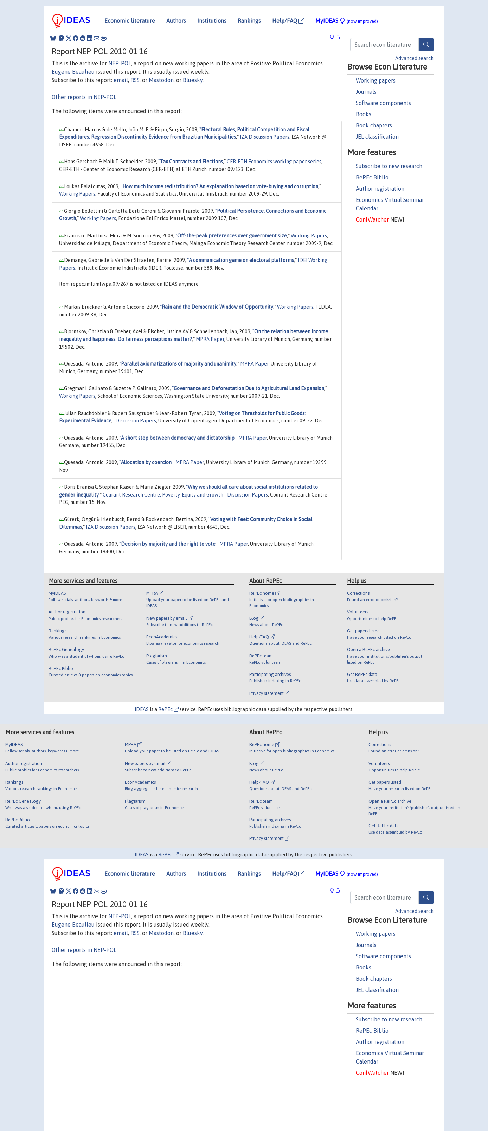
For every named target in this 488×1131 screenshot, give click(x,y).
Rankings (249, 21)
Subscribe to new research (389, 166)
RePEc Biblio (372, 177)
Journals (366, 91)
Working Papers (77, 194)
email (121, 80)
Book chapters (374, 125)
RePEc (168, 709)
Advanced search (414, 58)
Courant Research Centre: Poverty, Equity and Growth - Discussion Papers (185, 495)
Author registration (380, 188)
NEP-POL (119, 63)
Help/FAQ (288, 21)
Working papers (376, 80)
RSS (135, 80)
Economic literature (129, 21)
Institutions (211, 21)
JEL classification (377, 136)
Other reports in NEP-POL (84, 97)
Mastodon (161, 80)
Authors (176, 21)
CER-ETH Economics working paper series (274, 161)
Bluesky (193, 80)
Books (363, 114)
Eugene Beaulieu (73, 71)
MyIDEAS (346, 21)
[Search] (426, 44)
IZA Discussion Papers (264, 137)
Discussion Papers (135, 420)
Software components (383, 103)
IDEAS (142, 709)
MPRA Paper (210, 339)
